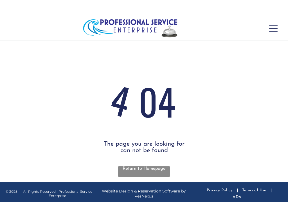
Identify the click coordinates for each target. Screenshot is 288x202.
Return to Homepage (144, 154)
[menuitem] (220, 176)
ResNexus (143, 182)
